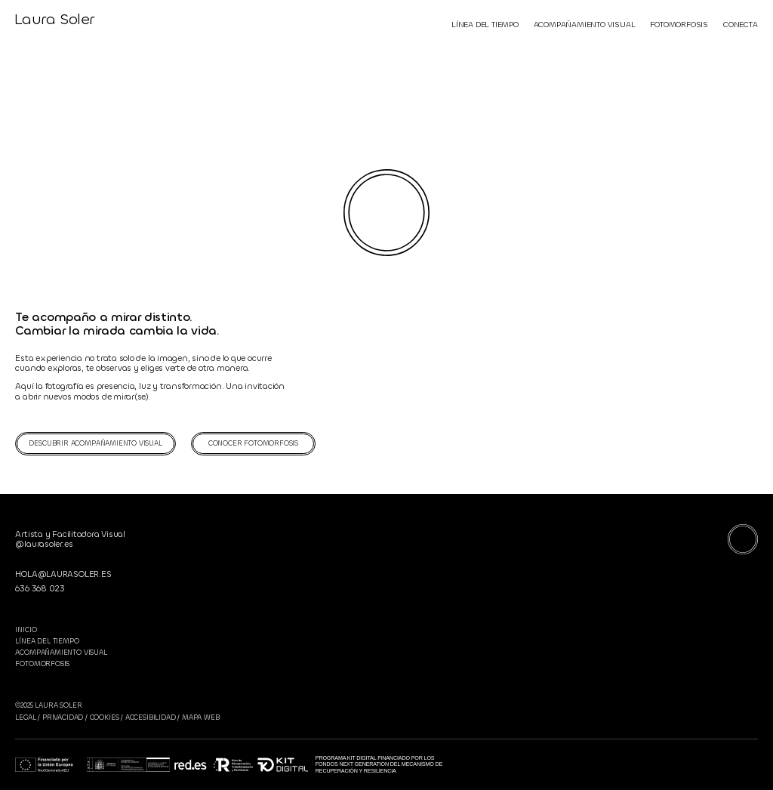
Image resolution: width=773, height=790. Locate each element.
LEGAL (25, 717)
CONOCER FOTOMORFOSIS (253, 443)
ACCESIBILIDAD (150, 717)
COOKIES (104, 717)
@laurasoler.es (43, 544)
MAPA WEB (199, 717)
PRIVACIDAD (62, 717)
